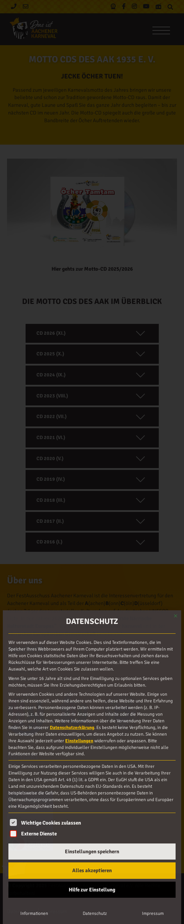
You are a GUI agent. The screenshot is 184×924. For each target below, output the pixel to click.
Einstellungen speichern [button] (92, 851)
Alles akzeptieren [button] (92, 870)
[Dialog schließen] (175, 615)
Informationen (34, 913)
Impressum (153, 913)
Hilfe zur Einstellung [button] (92, 890)
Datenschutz (95, 913)
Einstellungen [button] (79, 741)
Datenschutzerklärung (72, 727)
